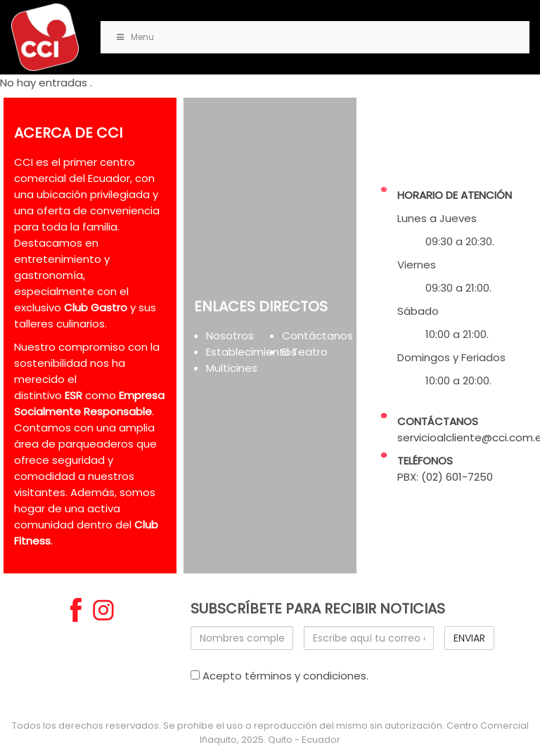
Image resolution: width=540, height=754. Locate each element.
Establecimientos (251, 351)
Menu (134, 37)
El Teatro (305, 351)
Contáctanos (317, 335)
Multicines (231, 367)
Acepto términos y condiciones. (279, 675)
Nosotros (230, 335)
